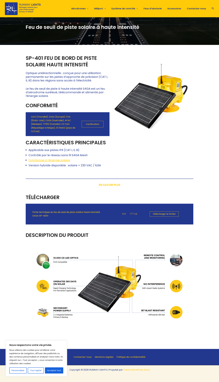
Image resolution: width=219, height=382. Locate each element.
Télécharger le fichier (164, 214)
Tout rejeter (36, 370)
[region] (36, 358)
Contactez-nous (197, 8)
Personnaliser (18, 370)
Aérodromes (86, 8)
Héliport (105, 8)
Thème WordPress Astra (136, 369)
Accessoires (176, 8)
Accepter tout (54, 370)
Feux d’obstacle (155, 8)
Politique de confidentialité (130, 357)
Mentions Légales (104, 357)
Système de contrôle (128, 8)
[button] (93, 8)
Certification (92, 124)
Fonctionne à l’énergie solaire (49, 160)
